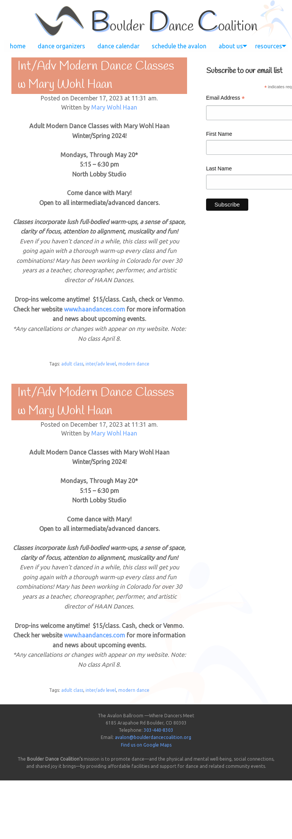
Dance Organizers (61, 46)
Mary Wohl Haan (114, 107)
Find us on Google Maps (146, 744)
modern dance (133, 363)
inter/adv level (101, 363)
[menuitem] (18, 46)
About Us (231, 46)
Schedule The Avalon (179, 46)
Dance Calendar (118, 46)
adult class (72, 363)
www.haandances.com (94, 309)
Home (17, 46)
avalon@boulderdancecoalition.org (153, 737)
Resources (268, 46)
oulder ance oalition (173, 26)
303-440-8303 (158, 730)
